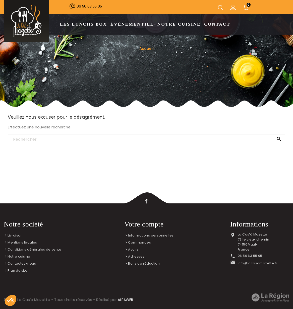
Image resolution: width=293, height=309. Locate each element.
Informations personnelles (150, 235)
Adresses (136, 256)
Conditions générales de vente (34, 249)
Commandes (139, 242)
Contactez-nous (22, 263)
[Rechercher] (146, 139)
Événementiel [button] (132, 24)
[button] (11, 300)
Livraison (15, 235)
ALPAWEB (125, 299)
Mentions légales (22, 242)
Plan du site (17, 270)
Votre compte (144, 224)
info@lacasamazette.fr (257, 263)
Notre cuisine (179, 24)
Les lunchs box (83, 24)
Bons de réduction (144, 263)
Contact (217, 24)
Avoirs (133, 249)
